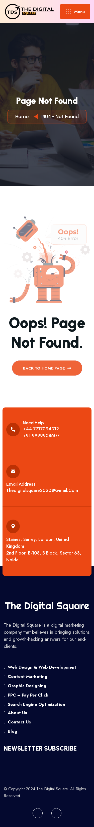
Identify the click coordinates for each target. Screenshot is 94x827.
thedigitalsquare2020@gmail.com (42, 490)
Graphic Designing (25, 686)
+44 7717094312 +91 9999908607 (41, 432)
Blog (10, 731)
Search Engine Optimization (34, 704)
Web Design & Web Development (40, 667)
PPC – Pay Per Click (26, 695)
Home (23, 116)
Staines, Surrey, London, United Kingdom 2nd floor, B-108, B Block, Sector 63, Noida (43, 549)
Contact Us (17, 722)
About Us (15, 713)
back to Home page (47, 370)
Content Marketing (25, 676)
